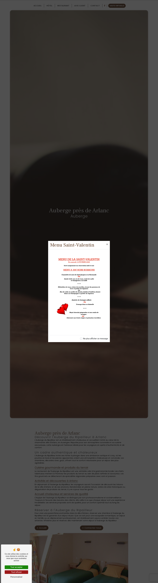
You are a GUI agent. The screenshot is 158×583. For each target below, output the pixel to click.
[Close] (107, 244)
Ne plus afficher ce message (95, 338)
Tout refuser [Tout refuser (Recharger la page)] (16, 572)
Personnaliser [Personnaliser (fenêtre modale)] (16, 577)
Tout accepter (16, 567)
